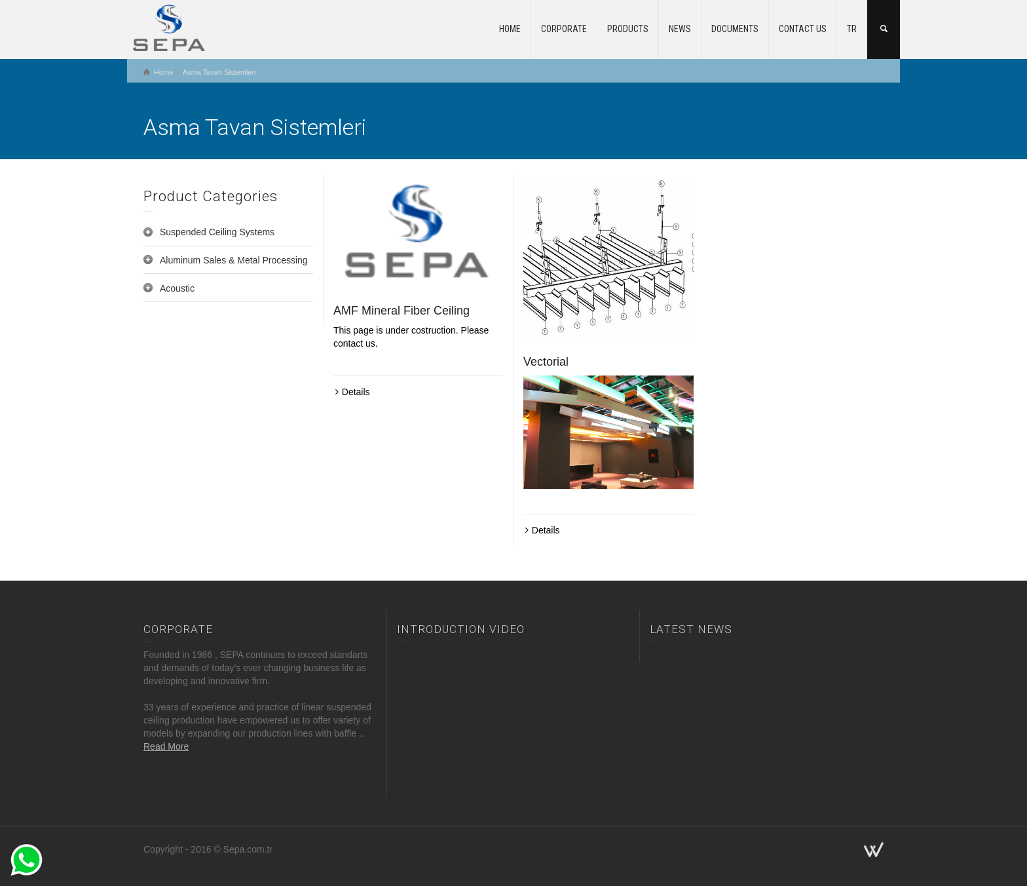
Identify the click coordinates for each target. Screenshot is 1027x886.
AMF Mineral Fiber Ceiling (401, 310)
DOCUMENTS (734, 29)
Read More (166, 746)
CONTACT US (803, 29)
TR (852, 29)
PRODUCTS (627, 29)
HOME (510, 29)
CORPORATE (564, 29)
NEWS (680, 29)
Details (356, 392)
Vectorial (546, 361)
